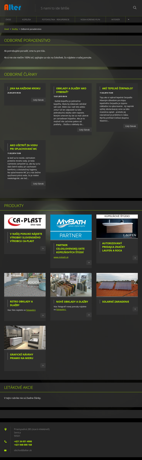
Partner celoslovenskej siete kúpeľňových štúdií (70, 251)
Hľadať (134, 8)
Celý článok (38, 102)
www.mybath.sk (61, 260)
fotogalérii (31, 312)
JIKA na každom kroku (25, 91)
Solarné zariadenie (115, 304)
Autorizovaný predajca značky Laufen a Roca (113, 249)
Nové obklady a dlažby (72, 304)
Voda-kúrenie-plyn (90, 22)
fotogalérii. (61, 312)
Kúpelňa (26, 22)
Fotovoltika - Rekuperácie (55, 22)
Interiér (115, 22)
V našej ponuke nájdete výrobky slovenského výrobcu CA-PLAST (26, 240)
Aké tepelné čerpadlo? (117, 91)
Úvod (8, 22)
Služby (15, 32)
